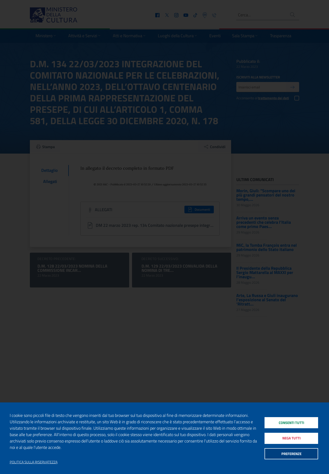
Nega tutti (291, 438)
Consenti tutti (291, 422)
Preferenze (291, 454)
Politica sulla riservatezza (34, 462)
